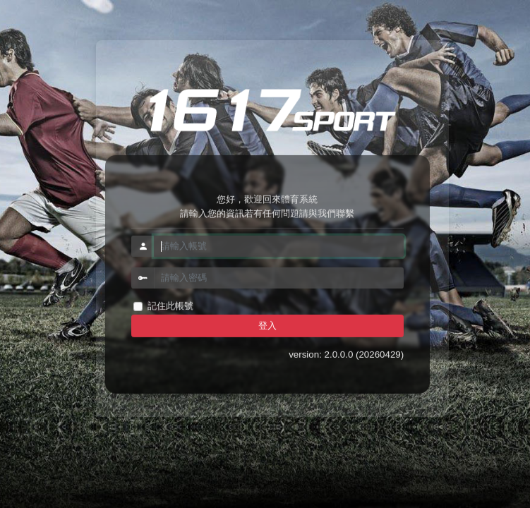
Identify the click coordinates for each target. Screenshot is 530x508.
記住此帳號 (170, 306)
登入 (267, 325)
